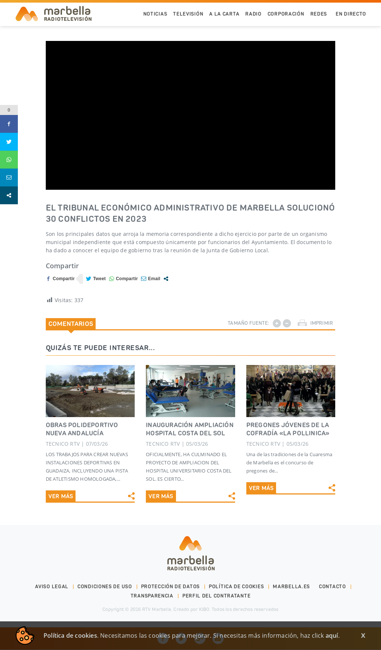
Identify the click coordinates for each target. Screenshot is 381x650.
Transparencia (152, 588)
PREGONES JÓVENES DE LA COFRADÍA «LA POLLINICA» (288, 429)
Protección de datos (170, 579)
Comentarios (70, 324)
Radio (253, 14)
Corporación (286, 14)
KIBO (204, 602)
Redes (318, 14)
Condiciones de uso (104, 579)
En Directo (351, 14)
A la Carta (224, 14)
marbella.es (291, 579)
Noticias (155, 14)
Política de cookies (236, 579)
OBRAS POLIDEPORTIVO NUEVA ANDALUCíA (82, 429)
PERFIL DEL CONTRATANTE (216, 588)
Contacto (332, 579)
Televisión (188, 14)
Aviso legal (51, 579)
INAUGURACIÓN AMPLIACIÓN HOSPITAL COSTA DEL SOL (190, 429)
